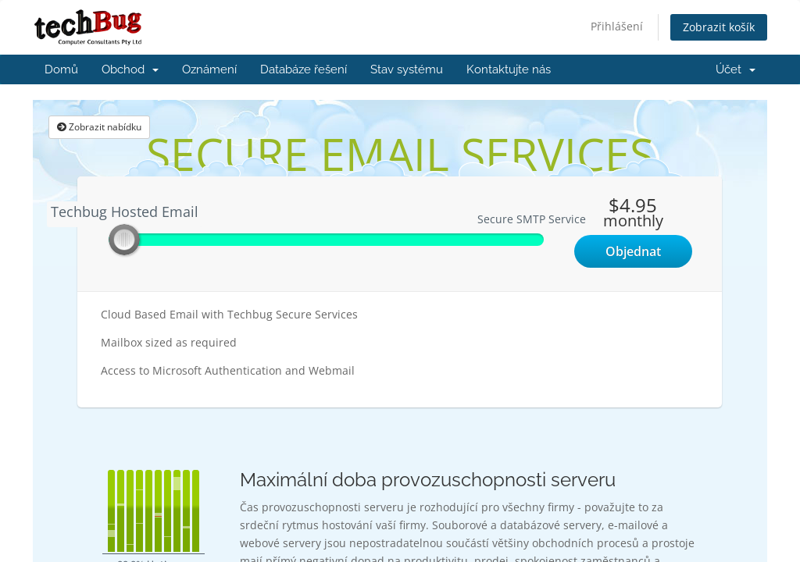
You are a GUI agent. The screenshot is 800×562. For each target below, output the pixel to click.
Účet (735, 69)
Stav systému (406, 69)
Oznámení (209, 69)
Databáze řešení (303, 69)
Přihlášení (617, 26)
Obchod (130, 69)
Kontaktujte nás (508, 69)
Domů (61, 69)
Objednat (633, 251)
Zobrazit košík (719, 27)
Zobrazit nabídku (99, 126)
